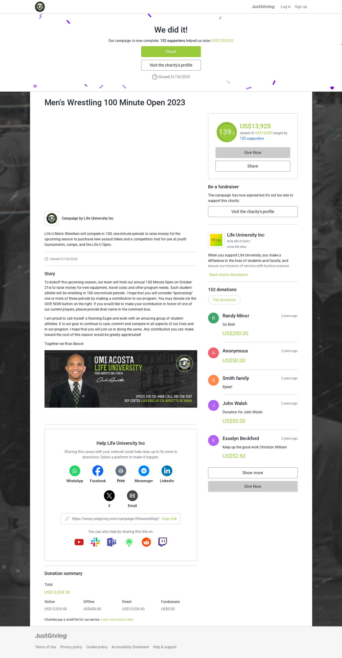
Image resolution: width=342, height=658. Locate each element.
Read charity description (228, 275)
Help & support (164, 647)
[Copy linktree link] (129, 544)
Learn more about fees (117, 619)
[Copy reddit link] (146, 543)
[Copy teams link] (111, 543)
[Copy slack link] (95, 543)
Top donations (224, 300)
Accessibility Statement (130, 647)
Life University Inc (98, 218)
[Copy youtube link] (79, 543)
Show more (257, 473)
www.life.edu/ (237, 247)
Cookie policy (97, 647)
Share (171, 51)
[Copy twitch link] (162, 543)
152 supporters (252, 138)
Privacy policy (71, 647)
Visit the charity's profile (171, 65)
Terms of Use (45, 647)
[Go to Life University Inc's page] (216, 240)
